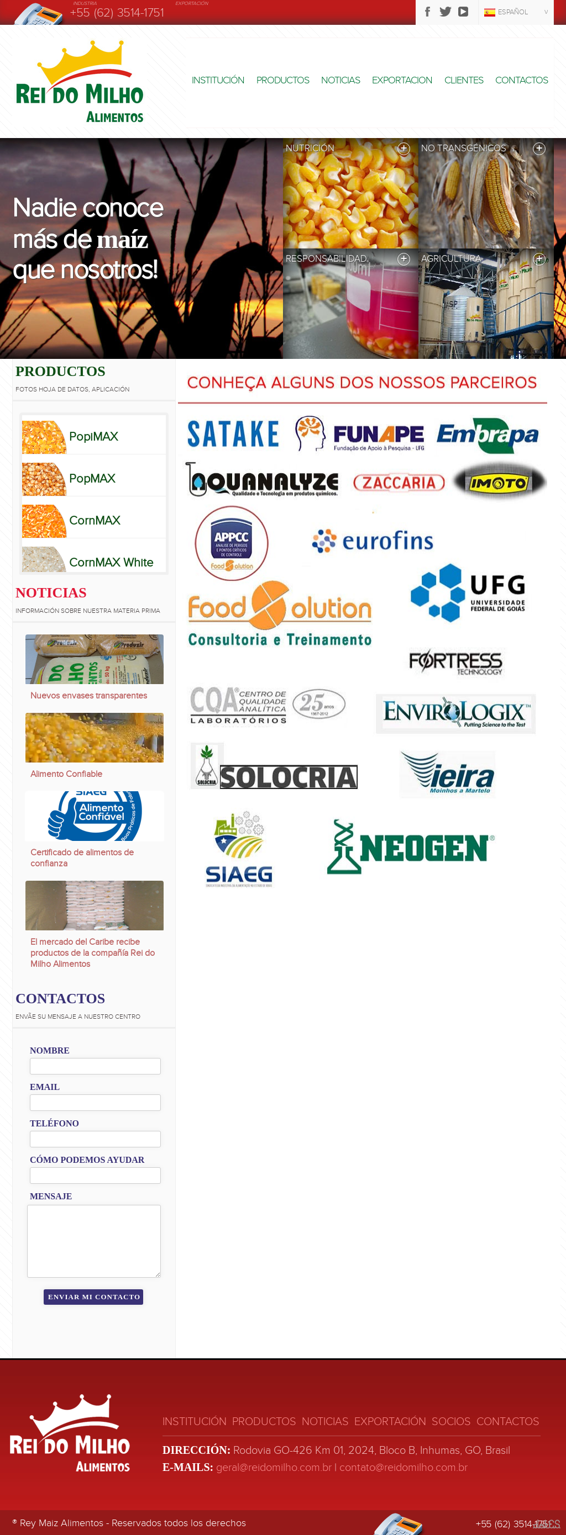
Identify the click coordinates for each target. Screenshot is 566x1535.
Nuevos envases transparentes (88, 695)
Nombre (50, 1050)
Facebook (428, 12)
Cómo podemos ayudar (87, 1160)
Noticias (340, 80)
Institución (218, 80)
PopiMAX (93, 437)
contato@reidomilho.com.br (403, 1467)
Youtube (463, 12)
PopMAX (92, 479)
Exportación (390, 1421)
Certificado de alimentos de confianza (82, 858)
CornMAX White (111, 562)
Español (513, 12)
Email (45, 1087)
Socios (451, 1421)
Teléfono (54, 1123)
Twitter (445, 12)
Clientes (463, 80)
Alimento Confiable (66, 774)
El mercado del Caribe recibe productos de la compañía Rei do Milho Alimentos (92, 953)
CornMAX (94, 521)
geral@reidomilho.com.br (274, 1467)
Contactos (521, 80)
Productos (282, 80)
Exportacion (402, 80)
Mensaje (51, 1196)
